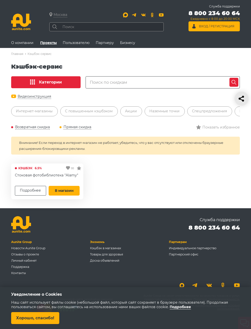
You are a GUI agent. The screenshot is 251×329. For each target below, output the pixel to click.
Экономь (97, 242)
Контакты (18, 273)
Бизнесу (127, 43)
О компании (22, 43)
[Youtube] (161, 14)
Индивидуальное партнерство (193, 248)
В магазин (64, 190)
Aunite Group (21, 242)
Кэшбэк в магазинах (105, 248)
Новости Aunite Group (28, 248)
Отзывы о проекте (25, 254)
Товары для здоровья (106, 254)
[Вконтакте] (143, 14)
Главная (17, 54)
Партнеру (105, 43)
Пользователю (76, 43)
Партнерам (178, 242)
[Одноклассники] (152, 14)
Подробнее (30, 190)
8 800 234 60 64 (214, 227)
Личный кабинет (24, 260)
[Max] (125, 14)
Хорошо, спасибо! (35, 318)
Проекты (48, 43)
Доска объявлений (104, 260)
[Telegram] (134, 14)
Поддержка (20, 267)
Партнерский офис (183, 254)
